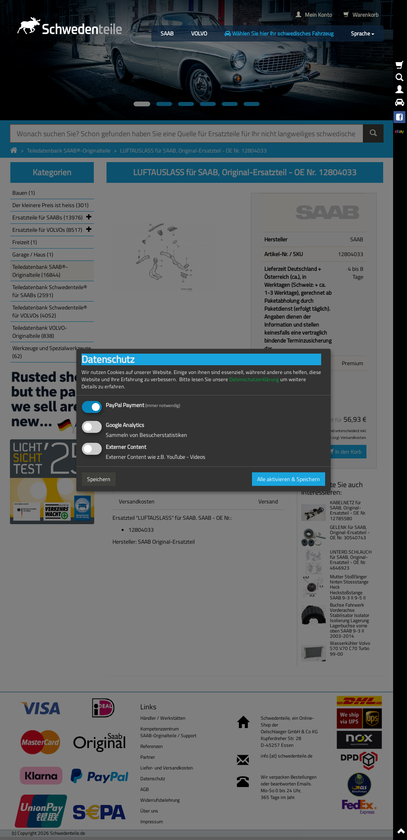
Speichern (98, 479)
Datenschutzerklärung (254, 379)
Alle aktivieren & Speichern (288, 479)
